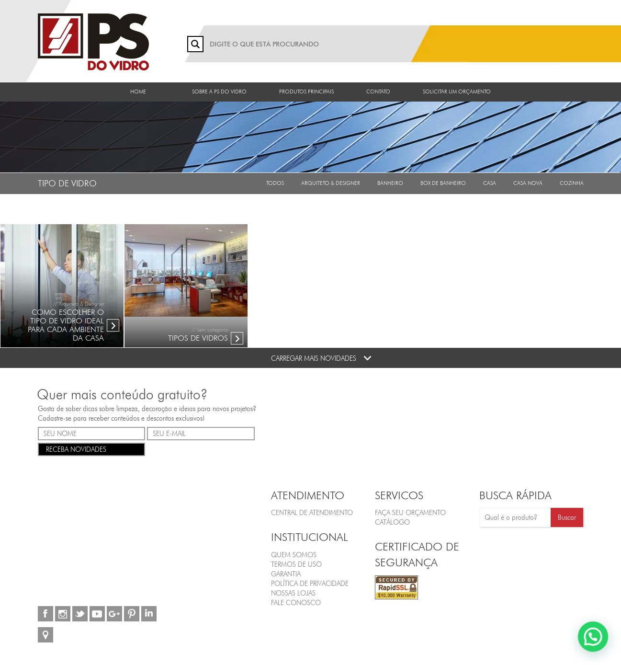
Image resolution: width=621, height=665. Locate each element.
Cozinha (572, 183)
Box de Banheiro (443, 183)
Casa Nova (527, 183)
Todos (275, 183)
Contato (378, 91)
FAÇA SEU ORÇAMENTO (410, 512)
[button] (593, 636)
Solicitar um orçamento (457, 91)
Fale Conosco (296, 603)
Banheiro (390, 183)
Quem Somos (293, 555)
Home (138, 91)
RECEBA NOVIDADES (91, 448)
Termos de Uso (296, 564)
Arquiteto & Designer (330, 183)
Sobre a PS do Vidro (219, 91)
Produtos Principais (306, 91)
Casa (489, 183)
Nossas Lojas (293, 593)
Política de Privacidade (310, 583)
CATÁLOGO (392, 522)
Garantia (286, 574)
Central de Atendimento (312, 512)
